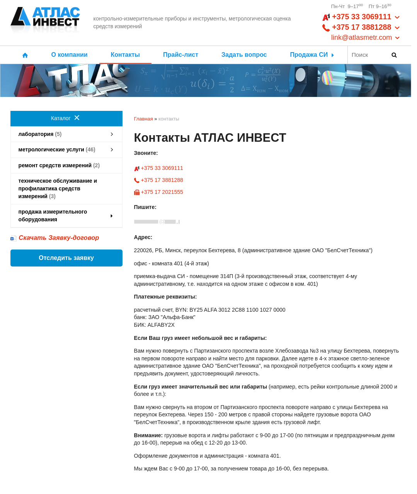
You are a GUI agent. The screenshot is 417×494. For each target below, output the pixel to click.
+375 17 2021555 (158, 192)
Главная (143, 119)
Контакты (125, 54)
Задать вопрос (244, 54)
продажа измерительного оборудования (66, 215)
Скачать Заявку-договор (59, 237)
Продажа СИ (312, 54)
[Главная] (45, 23)
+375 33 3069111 (158, 168)
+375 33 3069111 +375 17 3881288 (361, 27)
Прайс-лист (180, 54)
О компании (69, 54)
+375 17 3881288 (158, 180)
